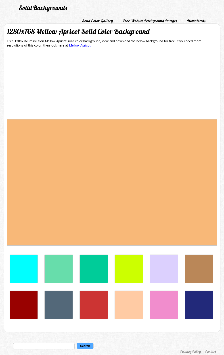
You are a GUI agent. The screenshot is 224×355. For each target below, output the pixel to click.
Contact (210, 351)
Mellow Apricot (80, 45)
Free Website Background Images (150, 20)
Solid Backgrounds (43, 8)
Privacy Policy (190, 351)
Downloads (196, 20)
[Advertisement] (112, 84)
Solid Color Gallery (97, 20)
